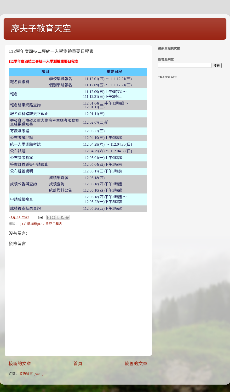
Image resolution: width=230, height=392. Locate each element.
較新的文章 (19, 363)
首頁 (77, 363)
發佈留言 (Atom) (31, 373)
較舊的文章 (136, 363)
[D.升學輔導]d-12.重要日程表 (41, 224)
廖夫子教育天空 (41, 28)
